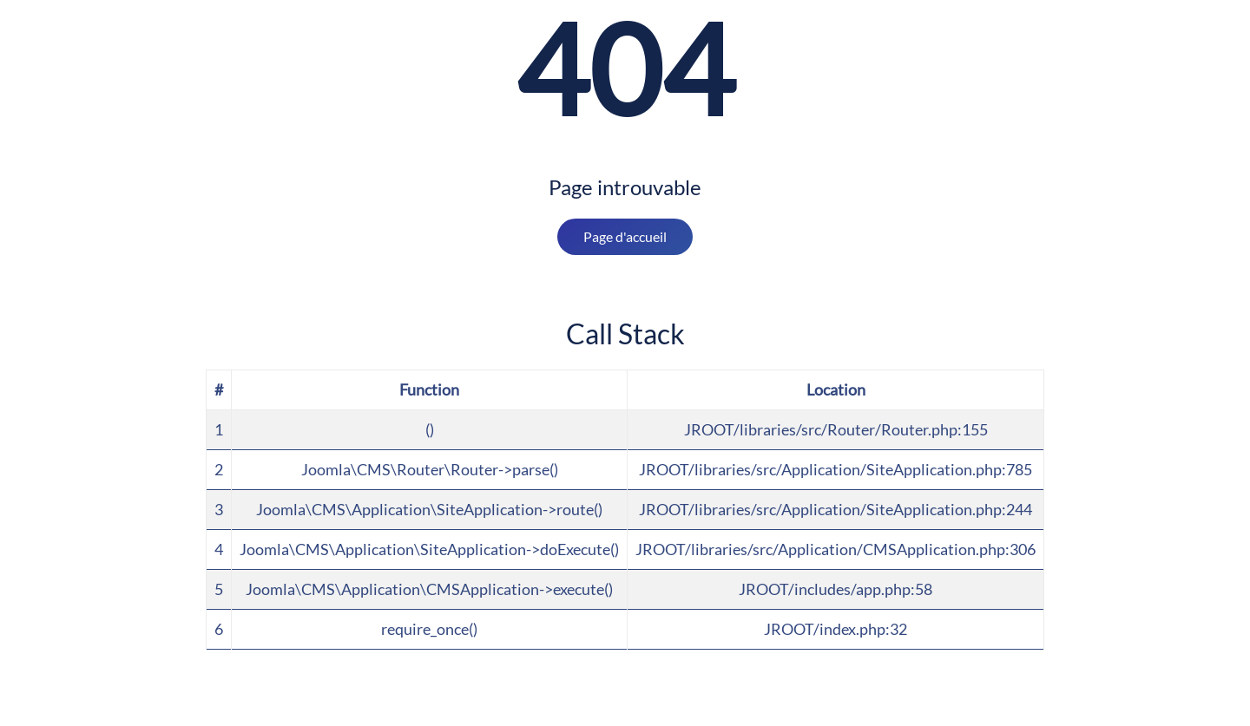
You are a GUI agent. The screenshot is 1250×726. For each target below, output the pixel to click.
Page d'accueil (625, 236)
